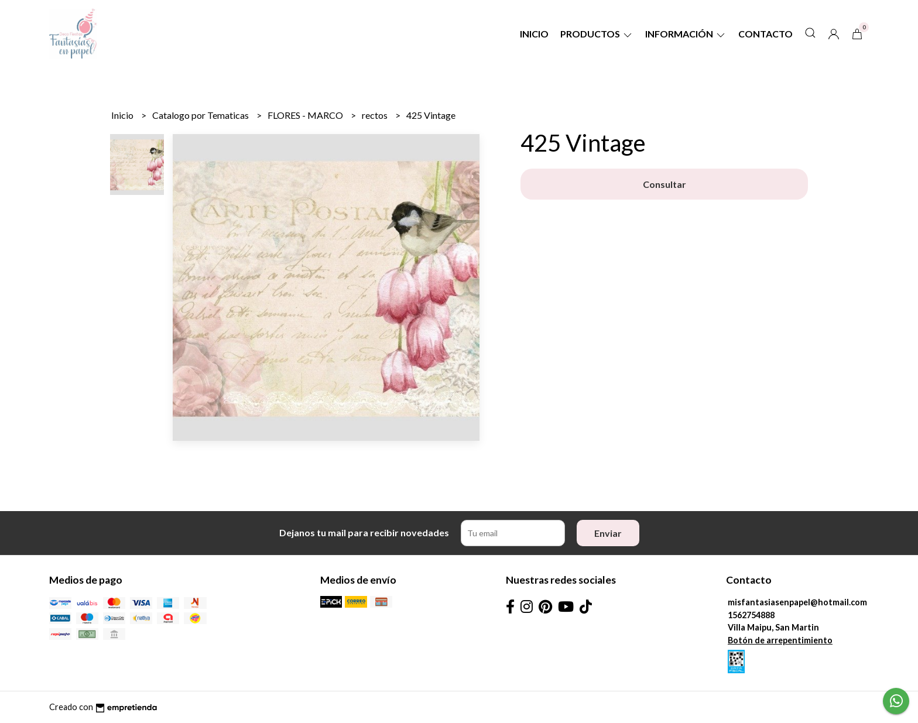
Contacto (765, 33)
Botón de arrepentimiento (780, 640)
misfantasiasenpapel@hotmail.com (797, 602)
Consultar (664, 184)
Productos (596, 33)
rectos (375, 115)
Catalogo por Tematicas (201, 115)
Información (686, 33)
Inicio (534, 33)
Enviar (608, 533)
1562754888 (751, 615)
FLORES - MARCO (306, 115)
